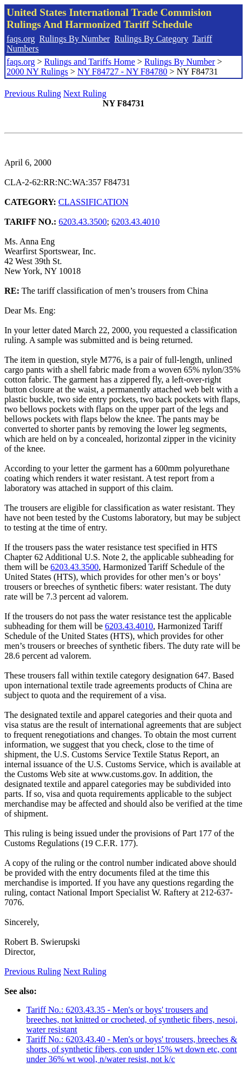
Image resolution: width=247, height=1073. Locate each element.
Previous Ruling (32, 93)
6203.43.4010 (136, 221)
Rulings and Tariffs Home (89, 61)
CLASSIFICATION (94, 202)
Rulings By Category (151, 38)
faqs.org (21, 38)
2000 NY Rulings (37, 71)
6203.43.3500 (83, 221)
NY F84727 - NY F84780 (122, 71)
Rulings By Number (74, 38)
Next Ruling (85, 93)
